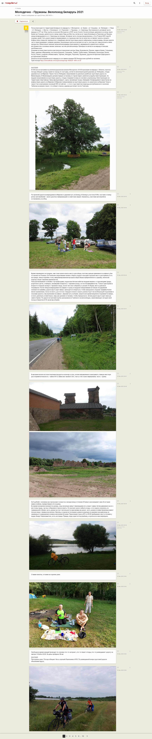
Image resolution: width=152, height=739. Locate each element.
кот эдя (37, 15)
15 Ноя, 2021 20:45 (122, 196)
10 (83, 736)
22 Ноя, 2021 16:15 (46, 15)
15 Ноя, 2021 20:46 (122, 207)
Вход (147, 3)
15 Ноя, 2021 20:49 (122, 503)
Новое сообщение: (27, 15)
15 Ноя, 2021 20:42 (122, 95)
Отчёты (18, 8)
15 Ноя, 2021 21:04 (121, 576)
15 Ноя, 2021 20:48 (122, 386)
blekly (26, 31)
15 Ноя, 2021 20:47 (122, 308)
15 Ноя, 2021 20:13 (121, 69)
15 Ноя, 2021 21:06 (121, 654)
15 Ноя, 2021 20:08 (122, 29)
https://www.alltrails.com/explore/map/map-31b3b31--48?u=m (59, 60)
